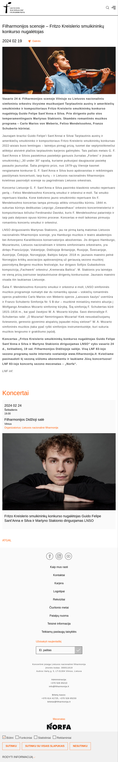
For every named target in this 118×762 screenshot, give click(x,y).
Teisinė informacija (58, 623)
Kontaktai (59, 575)
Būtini (8, 737)
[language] (107, 7)
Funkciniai (23, 737)
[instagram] (59, 556)
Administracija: (59, 679)
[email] (59, 650)
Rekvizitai (59, 599)
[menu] (114, 7)
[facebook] (49, 556)
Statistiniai (42, 737)
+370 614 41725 (50, 698)
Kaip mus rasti (59, 567)
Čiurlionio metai (59, 607)
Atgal (6, 540)
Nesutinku (80, 746)
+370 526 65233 (68, 698)
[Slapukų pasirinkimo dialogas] (59, 747)
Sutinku (11, 746)
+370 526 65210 (59, 683)
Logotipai (59, 591)
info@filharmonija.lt (59, 686)
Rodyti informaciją (18, 757)
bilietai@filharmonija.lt (58, 702)
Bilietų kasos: (59, 695)
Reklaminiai (62, 737)
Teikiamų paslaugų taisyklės (59, 631)
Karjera (58, 583)
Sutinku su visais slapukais (45, 746)
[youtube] (68, 556)
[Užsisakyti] (78, 650)
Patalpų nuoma (59, 615)
